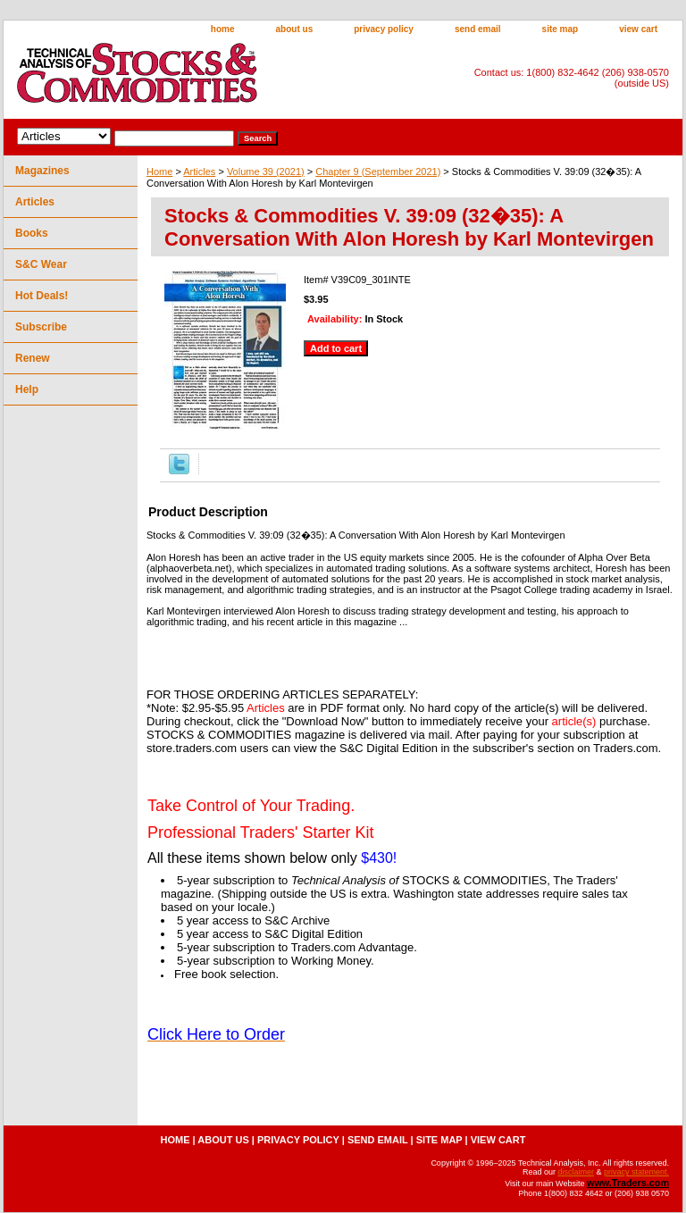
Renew (32, 358)
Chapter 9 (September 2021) (377, 171)
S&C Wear (41, 264)
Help (26, 389)
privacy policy (384, 29)
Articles (199, 171)
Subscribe (41, 327)
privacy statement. (636, 1171)
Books (31, 233)
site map (560, 29)
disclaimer (575, 1171)
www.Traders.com (628, 1182)
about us (295, 29)
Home (159, 171)
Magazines (42, 170)
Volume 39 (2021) (266, 171)
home (223, 29)
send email (478, 29)
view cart (638, 29)
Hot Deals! (41, 295)
